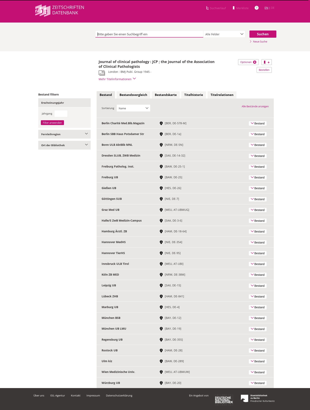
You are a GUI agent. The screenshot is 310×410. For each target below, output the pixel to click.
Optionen (248, 62)
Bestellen (264, 70)
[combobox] (224, 34)
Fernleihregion (64, 134)
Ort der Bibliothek (64, 145)
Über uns (38, 395)
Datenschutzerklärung (119, 395)
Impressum (93, 395)
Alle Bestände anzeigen (255, 106)
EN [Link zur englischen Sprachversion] (266, 8)
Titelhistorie (193, 95)
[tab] (106, 95)
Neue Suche (258, 41)
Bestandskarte (166, 95)
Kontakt (75, 395)
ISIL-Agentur (57, 395)
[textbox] (149, 34)
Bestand (106, 95)
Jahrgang (47, 113)
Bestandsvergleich (133, 95)
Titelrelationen (222, 95)
